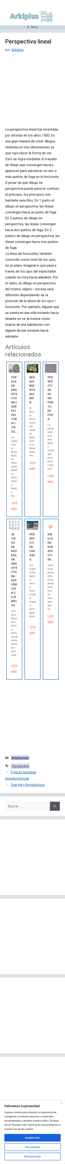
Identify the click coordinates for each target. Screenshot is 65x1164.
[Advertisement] (32, 92)
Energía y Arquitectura (28, 785)
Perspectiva (20, 766)
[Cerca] (61, 1103)
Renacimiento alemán (32, 390)
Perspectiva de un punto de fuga (50, 398)
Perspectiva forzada (32, 547)
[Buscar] (55, 806)
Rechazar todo (32, 1156)
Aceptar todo (32, 1137)
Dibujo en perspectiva (50, 547)
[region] (32, 1132)
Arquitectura (20, 758)
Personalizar (32, 1147)
